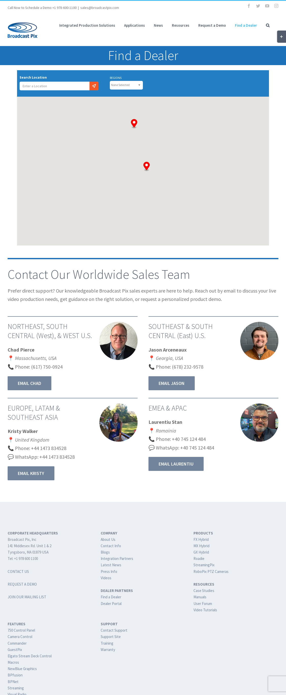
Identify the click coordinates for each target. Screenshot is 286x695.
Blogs (105, 552)
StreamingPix (204, 564)
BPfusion (15, 675)
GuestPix (15, 649)
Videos (106, 577)
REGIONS (116, 78)
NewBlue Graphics (22, 668)
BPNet (13, 681)
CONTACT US (18, 571)
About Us (108, 539)
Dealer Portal (111, 603)
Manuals (199, 597)
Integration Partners (117, 558)
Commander (17, 643)
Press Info (109, 571)
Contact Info (111, 545)
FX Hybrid (201, 539)
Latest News (111, 564)
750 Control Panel (21, 630)
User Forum (202, 603)
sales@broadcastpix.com (99, 7)
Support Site (111, 636)
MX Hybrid (201, 545)
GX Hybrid (201, 552)
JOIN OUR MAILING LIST (27, 597)
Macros (13, 662)
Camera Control (20, 636)
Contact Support (114, 630)
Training (107, 643)
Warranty (108, 649)
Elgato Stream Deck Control (30, 656)
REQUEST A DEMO (22, 584)
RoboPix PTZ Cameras (211, 571)
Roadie (198, 558)
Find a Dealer (111, 597)
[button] (267, 25)
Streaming (16, 688)
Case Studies (203, 590)
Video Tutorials (205, 609)
